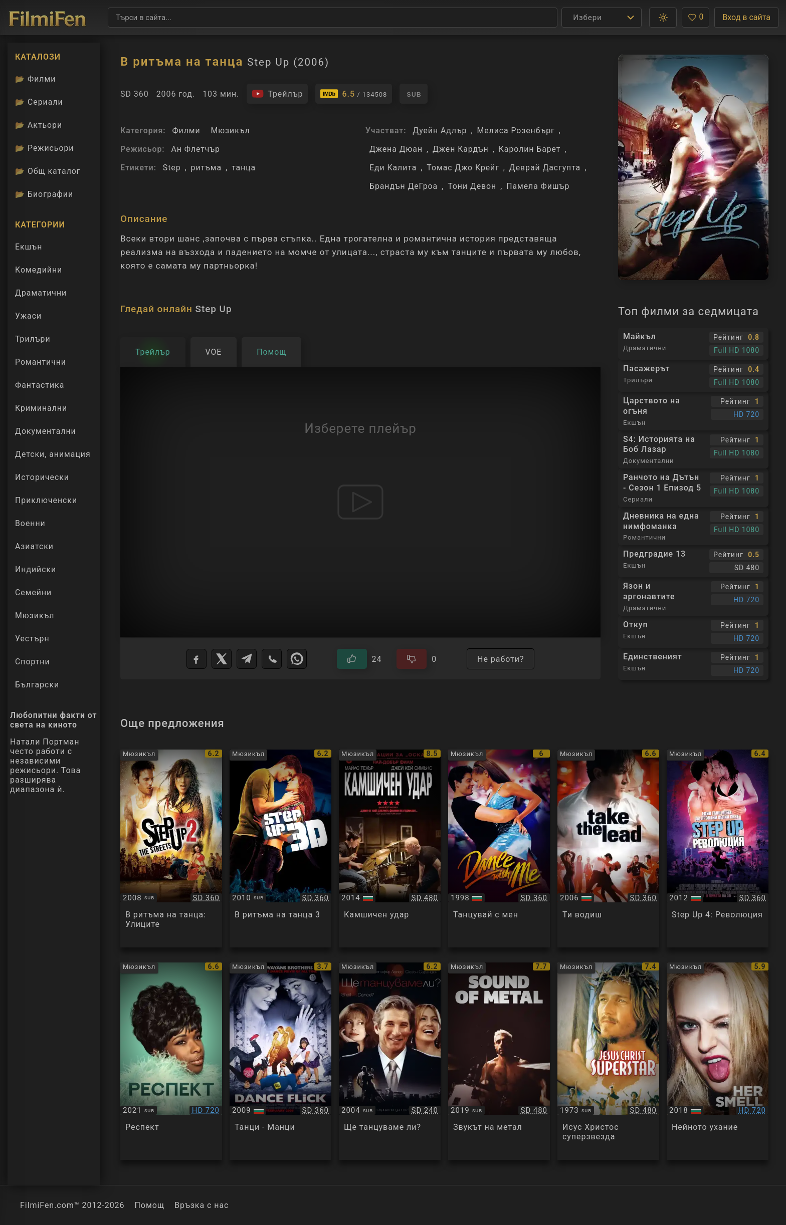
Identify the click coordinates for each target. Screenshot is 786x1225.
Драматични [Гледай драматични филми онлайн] (41, 293)
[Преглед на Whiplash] (390, 848)
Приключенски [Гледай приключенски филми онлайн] (46, 500)
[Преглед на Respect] (171, 1061)
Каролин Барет (530, 149)
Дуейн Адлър (440, 130)
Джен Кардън (461, 149)
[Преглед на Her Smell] (717, 1061)
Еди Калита (393, 167)
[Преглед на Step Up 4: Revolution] (717, 848)
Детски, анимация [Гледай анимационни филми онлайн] (53, 454)
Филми (186, 130)
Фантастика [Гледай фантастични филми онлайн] (39, 385)
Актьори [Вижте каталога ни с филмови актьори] (38, 125)
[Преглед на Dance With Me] (499, 848)
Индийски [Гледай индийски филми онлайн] (35, 569)
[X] (222, 659)
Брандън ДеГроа (403, 186)
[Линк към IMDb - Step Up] (353, 94)
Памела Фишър (537, 186)
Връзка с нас (201, 1205)
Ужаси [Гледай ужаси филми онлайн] (28, 316)
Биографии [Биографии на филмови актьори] (44, 194)
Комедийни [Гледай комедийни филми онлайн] (38, 270)
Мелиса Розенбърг (515, 130)
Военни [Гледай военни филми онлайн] (30, 523)
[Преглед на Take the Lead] (608, 848)
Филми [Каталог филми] (35, 79)
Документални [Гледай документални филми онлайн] (45, 431)
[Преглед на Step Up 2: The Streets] (171, 848)
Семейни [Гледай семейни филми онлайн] (33, 592)
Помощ (150, 1205)
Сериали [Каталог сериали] (39, 102)
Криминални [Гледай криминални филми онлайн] (41, 408)
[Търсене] (332, 18)
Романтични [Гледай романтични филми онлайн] (40, 362)
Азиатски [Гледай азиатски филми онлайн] (34, 546)
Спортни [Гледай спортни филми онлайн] (32, 661)
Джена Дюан (396, 149)
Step (172, 167)
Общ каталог (48, 171)
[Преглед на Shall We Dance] (390, 1061)
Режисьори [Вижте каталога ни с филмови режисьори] (44, 148)
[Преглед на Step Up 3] (280, 848)
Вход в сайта (746, 17)
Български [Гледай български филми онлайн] (37, 684)
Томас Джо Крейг (463, 167)
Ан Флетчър (195, 149)
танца (244, 167)
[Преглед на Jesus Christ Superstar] (608, 1061)
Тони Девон (472, 186)
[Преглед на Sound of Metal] (499, 1061)
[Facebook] (196, 659)
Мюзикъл (230, 130)
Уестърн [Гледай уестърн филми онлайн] (32, 638)
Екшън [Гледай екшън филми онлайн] (28, 247)
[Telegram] (247, 659)
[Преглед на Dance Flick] (280, 1061)
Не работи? (500, 659)
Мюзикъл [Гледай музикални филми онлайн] (34, 615)
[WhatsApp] (297, 659)
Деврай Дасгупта (544, 167)
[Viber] (272, 659)
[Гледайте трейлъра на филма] (277, 94)
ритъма (206, 167)
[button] (663, 18)
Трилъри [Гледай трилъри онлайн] (33, 341)
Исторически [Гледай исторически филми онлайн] (42, 477)
